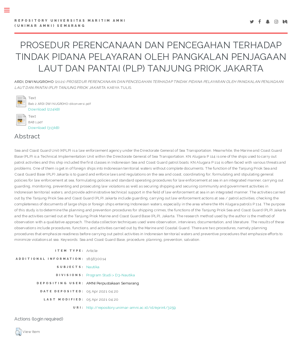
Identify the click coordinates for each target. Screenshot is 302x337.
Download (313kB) (43, 127)
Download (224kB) (44, 109)
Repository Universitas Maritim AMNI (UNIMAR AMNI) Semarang (70, 23)
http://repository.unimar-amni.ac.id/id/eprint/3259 (131, 307)
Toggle (10, 10)
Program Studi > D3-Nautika (110, 275)
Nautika (93, 267)
